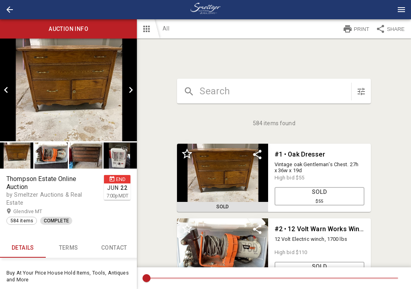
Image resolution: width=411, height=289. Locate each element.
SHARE (390, 29)
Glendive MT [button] (35, 211)
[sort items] (361, 91)
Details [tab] (23, 248)
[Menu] (401, 9)
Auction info (68, 29)
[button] (9, 9)
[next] (131, 90)
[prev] (6, 90)
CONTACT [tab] (114, 248)
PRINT (356, 29)
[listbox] (68, 90)
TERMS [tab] (69, 248)
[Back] (9, 9)
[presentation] (205, 9)
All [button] (166, 28)
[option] (68, 90)
